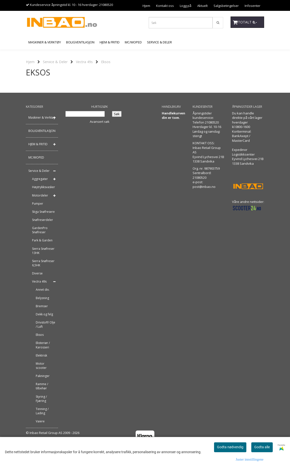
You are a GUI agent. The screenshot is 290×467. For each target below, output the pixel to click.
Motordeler (40, 195)
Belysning (42, 298)
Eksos (105, 61)
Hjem (146, 5)
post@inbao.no (204, 186)
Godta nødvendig (230, 447)
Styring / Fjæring (41, 399)
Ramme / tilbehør (42, 386)
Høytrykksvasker (43, 187)
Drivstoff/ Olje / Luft (45, 324)
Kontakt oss (165, 5)
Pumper (37, 203)
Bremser (42, 306)
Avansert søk (99, 121)
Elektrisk (41, 355)
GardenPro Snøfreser (40, 230)
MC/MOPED (36, 157)
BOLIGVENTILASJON (41, 131)
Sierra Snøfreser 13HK (43, 251)
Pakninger (43, 376)
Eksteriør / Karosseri (43, 345)
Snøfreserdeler (42, 220)
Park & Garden (42, 240)
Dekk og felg (44, 314)
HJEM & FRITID (38, 144)
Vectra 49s (84, 61)
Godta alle (262, 447)
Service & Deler (55, 61)
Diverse (37, 273)
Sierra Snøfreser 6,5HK (43, 263)
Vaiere (40, 421)
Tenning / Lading (42, 411)
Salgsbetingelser (226, 5)
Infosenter (252, 5)
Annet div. (43, 289)
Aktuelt (202, 5)
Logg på (185, 5)
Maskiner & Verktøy (41, 117)
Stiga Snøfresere (43, 212)
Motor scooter (41, 365)
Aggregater (40, 179)
